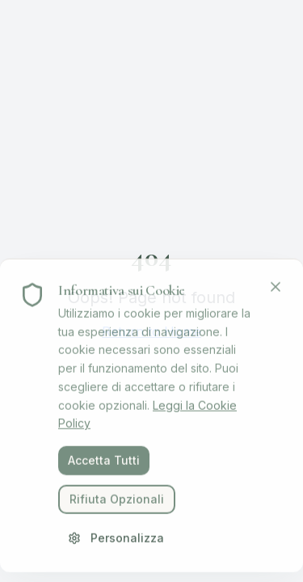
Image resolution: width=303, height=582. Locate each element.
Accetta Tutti (104, 463)
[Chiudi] (275, 290)
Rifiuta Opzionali (116, 502)
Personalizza (116, 541)
